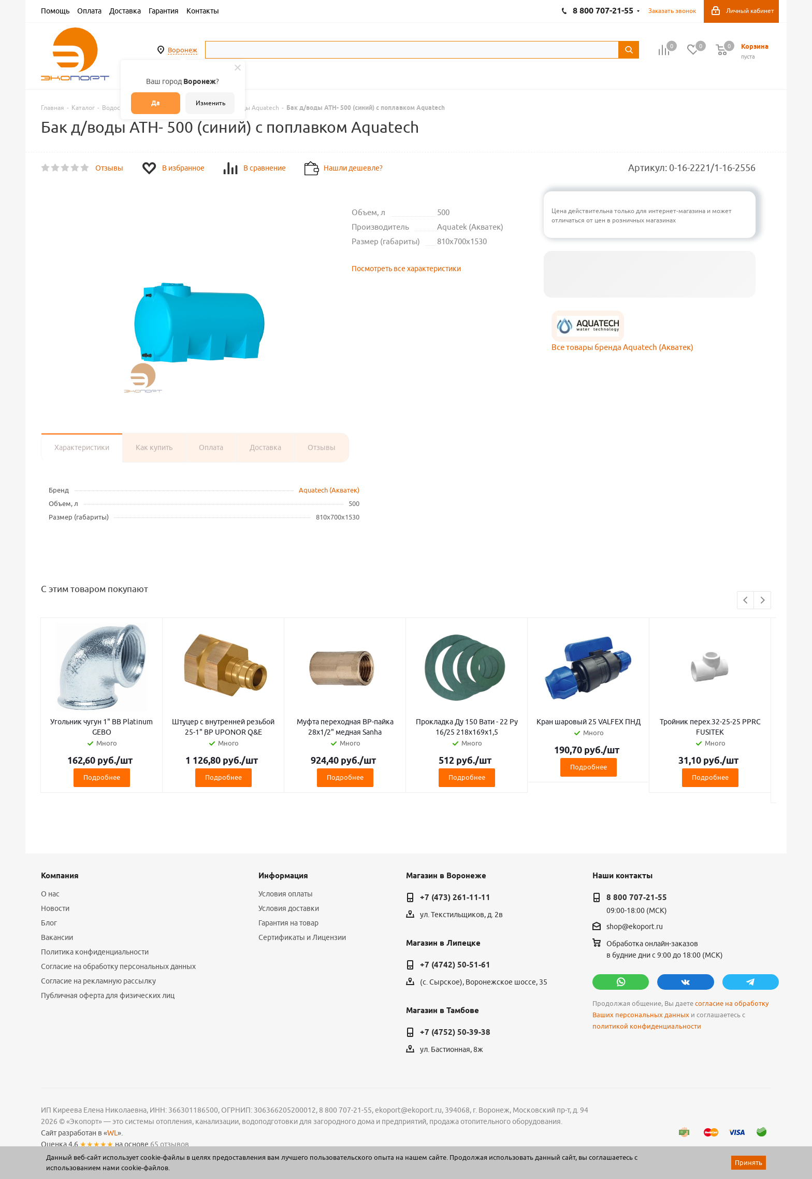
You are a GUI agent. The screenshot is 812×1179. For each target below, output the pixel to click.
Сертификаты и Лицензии (302, 937)
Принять (748, 1162)
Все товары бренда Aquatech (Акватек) (622, 347)
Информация (283, 875)
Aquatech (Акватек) (329, 490)
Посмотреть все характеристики (406, 268)
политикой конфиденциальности (646, 1026)
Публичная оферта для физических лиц (108, 995)
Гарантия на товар (288, 923)
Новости (55, 908)
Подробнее (101, 777)
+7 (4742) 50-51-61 (455, 965)
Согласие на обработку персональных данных (118, 966)
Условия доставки (288, 908)
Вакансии (57, 937)
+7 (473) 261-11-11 (455, 897)
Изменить (210, 103)
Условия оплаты (285, 894)
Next (762, 601)
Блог (49, 923)
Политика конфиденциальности (95, 952)
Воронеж (182, 50)
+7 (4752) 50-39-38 (455, 1032)
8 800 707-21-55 (636, 897)
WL (112, 1133)
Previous (746, 601)
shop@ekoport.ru (634, 927)
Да (155, 103)
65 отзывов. (170, 1144)
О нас (50, 894)
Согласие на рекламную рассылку (98, 981)
